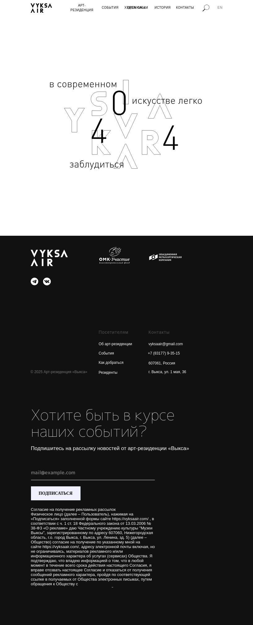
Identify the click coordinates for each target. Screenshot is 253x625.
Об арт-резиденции (115, 344)
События (106, 353)
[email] (93, 472)
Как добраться (111, 362)
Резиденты (108, 372)
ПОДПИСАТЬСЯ (55, 493)
